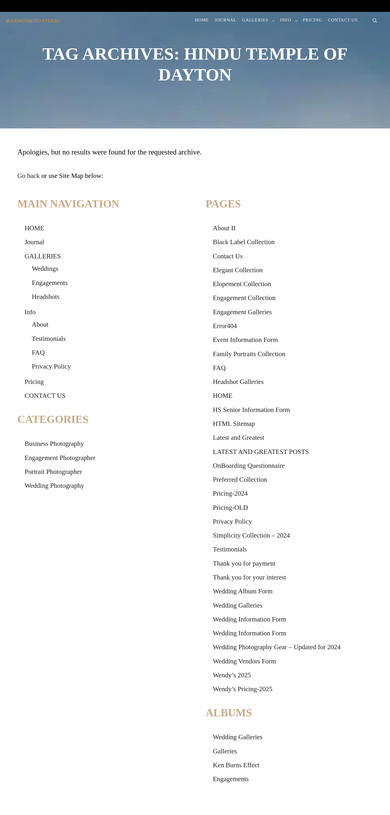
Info (30, 312)
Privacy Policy (51, 366)
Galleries (225, 751)
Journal (34, 242)
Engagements (50, 282)
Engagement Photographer (60, 457)
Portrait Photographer (53, 471)
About (40, 324)
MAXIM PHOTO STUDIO (33, 21)
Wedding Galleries (237, 605)
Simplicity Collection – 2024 (251, 535)
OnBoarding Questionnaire (249, 465)
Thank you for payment (244, 563)
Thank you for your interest (249, 577)
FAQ (38, 352)
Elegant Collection (238, 270)
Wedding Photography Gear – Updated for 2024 (277, 647)
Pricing (34, 381)
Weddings (45, 268)
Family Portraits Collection (249, 354)
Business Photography (54, 443)
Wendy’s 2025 (232, 675)
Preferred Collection (240, 479)
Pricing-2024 (230, 493)
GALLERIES (43, 256)
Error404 (225, 326)
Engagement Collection (244, 297)
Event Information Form (245, 339)
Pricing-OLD (230, 507)
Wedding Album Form (243, 591)
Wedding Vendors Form (244, 661)
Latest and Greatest (238, 437)
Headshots (46, 296)
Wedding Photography (54, 485)
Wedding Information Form (249, 619)
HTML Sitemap (234, 423)
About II (224, 228)
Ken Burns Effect (236, 765)
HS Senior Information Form (251, 409)
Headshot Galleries (238, 381)
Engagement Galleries (242, 312)
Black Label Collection (244, 242)
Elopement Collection (242, 284)
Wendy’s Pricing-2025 (243, 689)
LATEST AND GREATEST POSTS (261, 451)
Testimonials (49, 338)
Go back (28, 175)
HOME (34, 228)
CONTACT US (45, 395)
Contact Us (228, 256)
